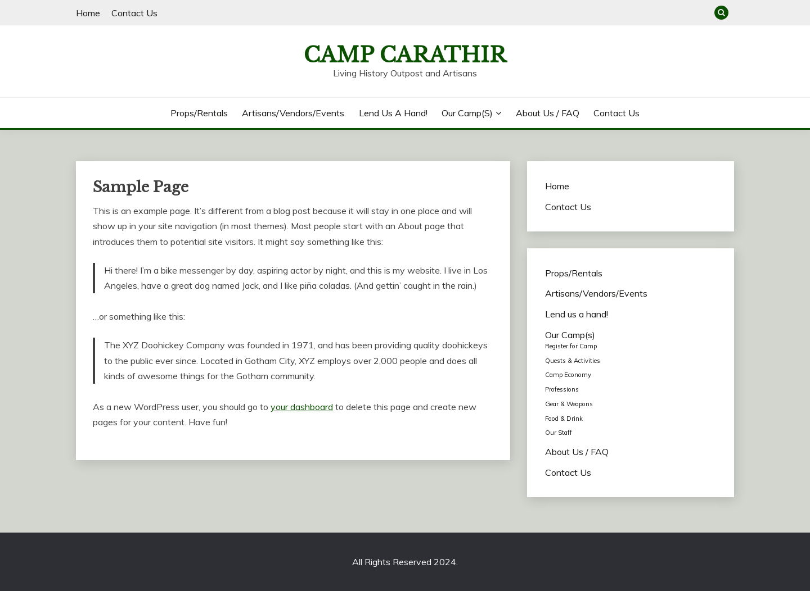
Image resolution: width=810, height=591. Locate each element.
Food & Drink (564, 418)
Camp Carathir (405, 55)
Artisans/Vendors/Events (293, 113)
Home (88, 13)
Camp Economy (568, 375)
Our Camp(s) (467, 113)
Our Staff (558, 433)
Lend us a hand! (393, 113)
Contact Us (134, 13)
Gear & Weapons (569, 404)
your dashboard (302, 406)
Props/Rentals (199, 113)
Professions (562, 389)
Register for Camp (571, 346)
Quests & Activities (572, 361)
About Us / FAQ (547, 113)
